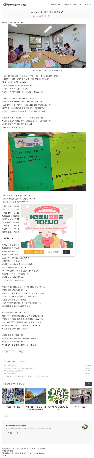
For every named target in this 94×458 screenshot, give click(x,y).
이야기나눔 (87, 4)
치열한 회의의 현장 (8, 365)
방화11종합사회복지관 (16, 425)
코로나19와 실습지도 (9, 373)
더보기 (88, 384)
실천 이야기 (12, 361)
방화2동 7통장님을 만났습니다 (12, 371)
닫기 (66, 252)
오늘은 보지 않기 (53, 252)
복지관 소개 (56, 4)
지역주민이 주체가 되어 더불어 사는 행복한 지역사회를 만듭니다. (28, 428)
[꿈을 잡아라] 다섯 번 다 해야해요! (46, 12)
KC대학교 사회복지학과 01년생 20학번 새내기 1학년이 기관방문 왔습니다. (24, 376)
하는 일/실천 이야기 (41, 16)
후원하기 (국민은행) (34, 252)
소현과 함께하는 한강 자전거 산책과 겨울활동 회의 (18, 368)
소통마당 (77, 4)
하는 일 (67, 4)
